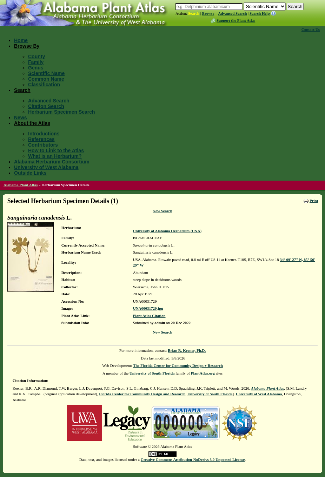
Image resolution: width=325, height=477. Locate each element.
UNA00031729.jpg (148, 308)
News (20, 117)
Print (314, 201)
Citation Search (46, 106)
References (41, 139)
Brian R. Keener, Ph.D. (187, 350)
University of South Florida (152, 373)
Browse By (26, 46)
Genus (36, 67)
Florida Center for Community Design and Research (142, 394)
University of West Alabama (46, 167)
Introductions (43, 133)
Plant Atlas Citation (149, 316)
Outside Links (30, 173)
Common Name (46, 79)
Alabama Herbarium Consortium (51, 161)
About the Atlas (32, 123)
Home (21, 40)
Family (36, 62)
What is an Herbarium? (54, 156)
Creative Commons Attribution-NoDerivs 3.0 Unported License (193, 459)
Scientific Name (46, 73)
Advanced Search (232, 13)
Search (193, 13)
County (36, 56)
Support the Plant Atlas (236, 20)
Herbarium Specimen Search (61, 112)
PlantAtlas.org (203, 373)
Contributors (43, 145)
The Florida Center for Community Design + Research (178, 365)
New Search (162, 211)
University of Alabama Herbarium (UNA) (167, 231)
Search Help (260, 13)
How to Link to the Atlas (56, 150)
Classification (44, 84)
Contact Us (310, 29)
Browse (208, 13)
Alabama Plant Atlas (21, 185)
